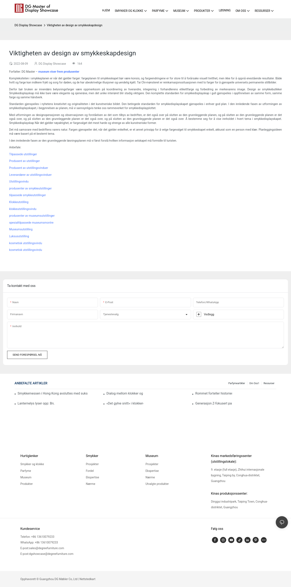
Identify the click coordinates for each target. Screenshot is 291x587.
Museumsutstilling (21, 229)
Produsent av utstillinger (24, 161)
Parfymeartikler (236, 383)
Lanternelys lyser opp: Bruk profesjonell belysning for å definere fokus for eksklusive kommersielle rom (36, 403)
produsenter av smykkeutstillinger (30, 188)
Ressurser (269, 383)
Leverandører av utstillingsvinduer (30, 174)
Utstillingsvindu (18, 181)
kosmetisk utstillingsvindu (25, 243)
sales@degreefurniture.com (46, 548)
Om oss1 (254, 383)
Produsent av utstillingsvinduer (28, 167)
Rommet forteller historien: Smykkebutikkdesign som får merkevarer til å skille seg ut (213, 393)
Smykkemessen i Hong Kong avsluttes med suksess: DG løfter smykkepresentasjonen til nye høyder (53, 393)
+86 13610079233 (42, 536)
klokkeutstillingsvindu (22, 209)
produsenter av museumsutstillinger (32, 215)
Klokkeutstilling (18, 202)
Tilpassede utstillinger (23, 154)
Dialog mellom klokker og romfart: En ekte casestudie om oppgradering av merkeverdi (124, 393)
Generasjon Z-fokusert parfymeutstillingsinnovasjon (213, 403)
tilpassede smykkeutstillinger (27, 195)
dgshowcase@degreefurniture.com (51, 553)
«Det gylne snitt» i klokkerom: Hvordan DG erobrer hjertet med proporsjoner (124, 403)
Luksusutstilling (19, 236)
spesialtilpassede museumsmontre (31, 222)
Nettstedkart (87, 579)
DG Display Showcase (28, 25)
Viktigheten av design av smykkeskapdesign (74, 25)
